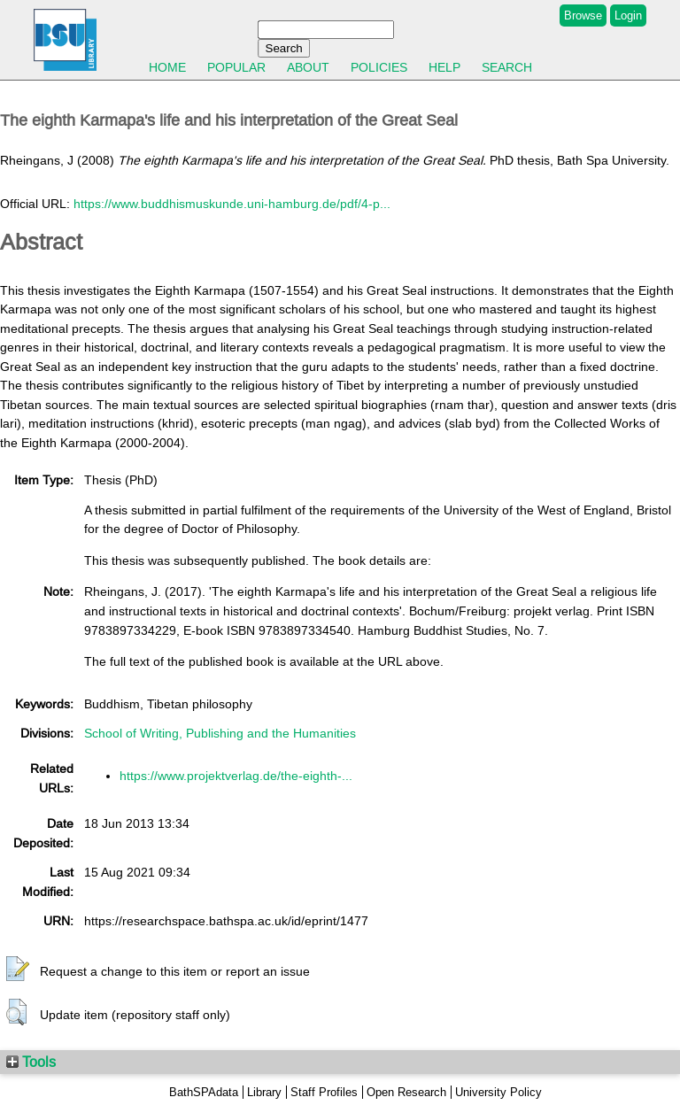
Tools (31, 1062)
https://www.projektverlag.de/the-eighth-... (236, 776)
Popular (236, 67)
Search (507, 67)
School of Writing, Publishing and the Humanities (220, 733)
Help (444, 67)
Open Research (406, 1092)
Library (264, 1092)
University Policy (498, 1092)
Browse (583, 15)
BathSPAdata (203, 1092)
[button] (17, 969)
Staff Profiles (324, 1092)
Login (628, 15)
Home (167, 67)
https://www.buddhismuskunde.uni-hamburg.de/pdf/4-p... (231, 204)
